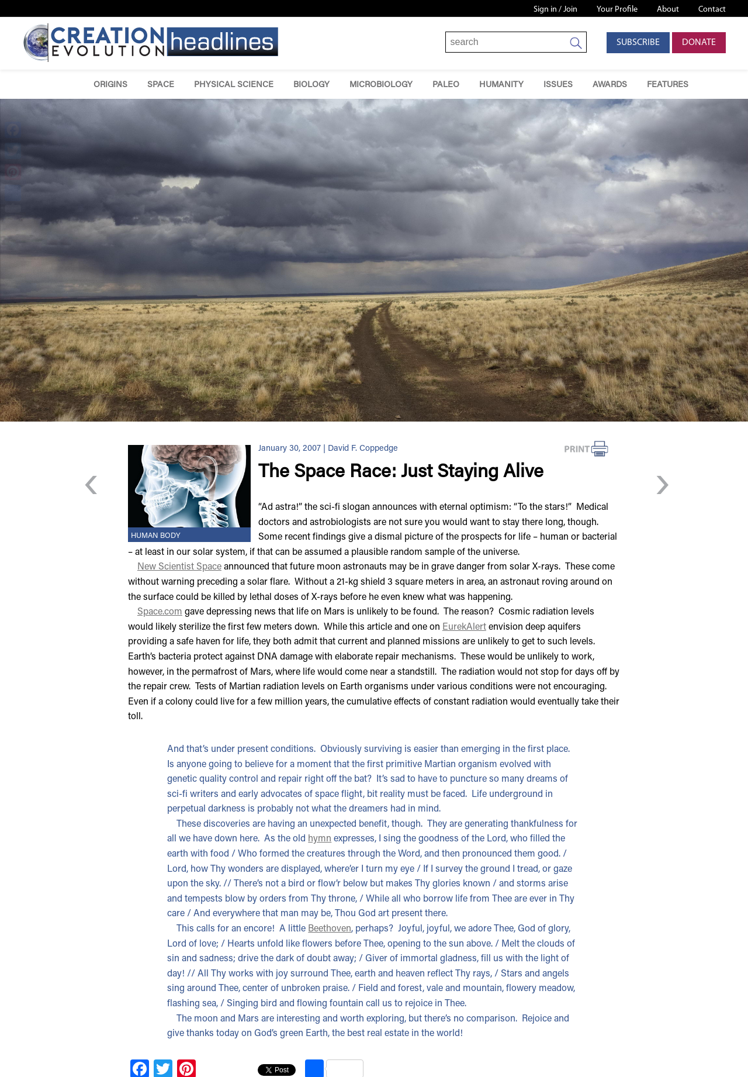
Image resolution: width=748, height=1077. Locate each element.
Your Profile (617, 9)
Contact (712, 9)
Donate (699, 42)
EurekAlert (464, 627)
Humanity (501, 85)
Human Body (156, 536)
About (668, 9)
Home (67, 84)
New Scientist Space (179, 567)
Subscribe (638, 42)
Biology (311, 85)
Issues (558, 85)
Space (160, 85)
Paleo (445, 85)
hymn (319, 839)
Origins (110, 85)
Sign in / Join (555, 9)
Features (667, 85)
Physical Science (233, 85)
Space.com (159, 612)
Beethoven (329, 929)
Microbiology (381, 85)
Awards (610, 85)
